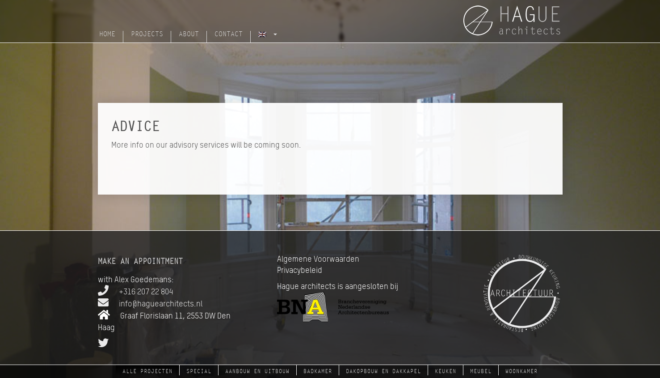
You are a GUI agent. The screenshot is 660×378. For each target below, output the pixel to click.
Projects (147, 34)
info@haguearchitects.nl (150, 303)
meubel (481, 371)
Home (107, 34)
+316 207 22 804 (135, 291)
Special (198, 371)
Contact (228, 34)
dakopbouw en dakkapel (383, 371)
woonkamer (521, 371)
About (189, 34)
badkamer (317, 371)
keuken (445, 371)
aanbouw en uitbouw (257, 371)
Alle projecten (147, 371)
